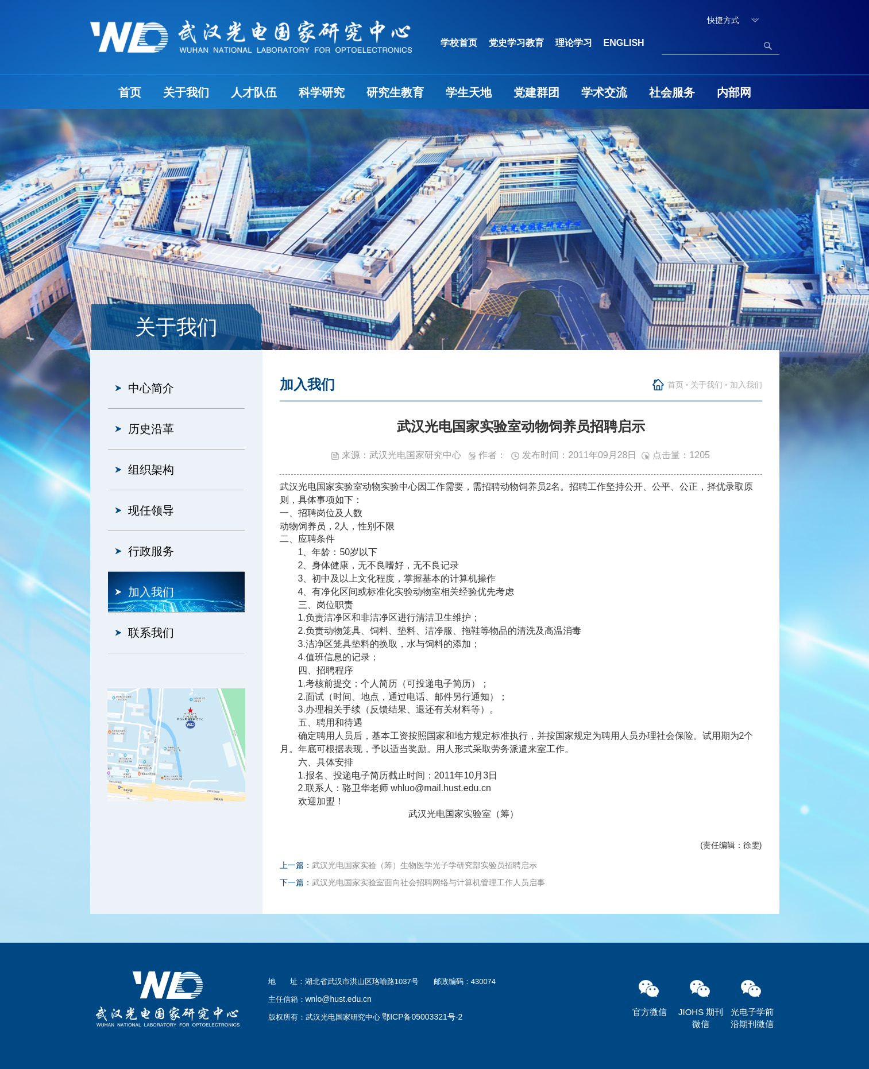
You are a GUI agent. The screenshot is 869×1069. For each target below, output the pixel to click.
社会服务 (672, 92)
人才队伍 (254, 92)
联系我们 (151, 632)
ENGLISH (624, 43)
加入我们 (151, 592)
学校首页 (459, 43)
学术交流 (604, 92)
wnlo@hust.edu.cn (339, 999)
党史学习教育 (516, 43)
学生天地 (469, 92)
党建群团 (536, 92)
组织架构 (151, 469)
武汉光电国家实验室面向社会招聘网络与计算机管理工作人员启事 (428, 882)
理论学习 (573, 43)
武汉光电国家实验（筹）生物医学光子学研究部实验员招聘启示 (424, 865)
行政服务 (151, 551)
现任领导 (151, 510)
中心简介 (151, 388)
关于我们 (186, 92)
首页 (129, 92)
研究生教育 (395, 92)
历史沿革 (151, 429)
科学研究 (322, 92)
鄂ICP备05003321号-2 (422, 1016)
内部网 (734, 92)
